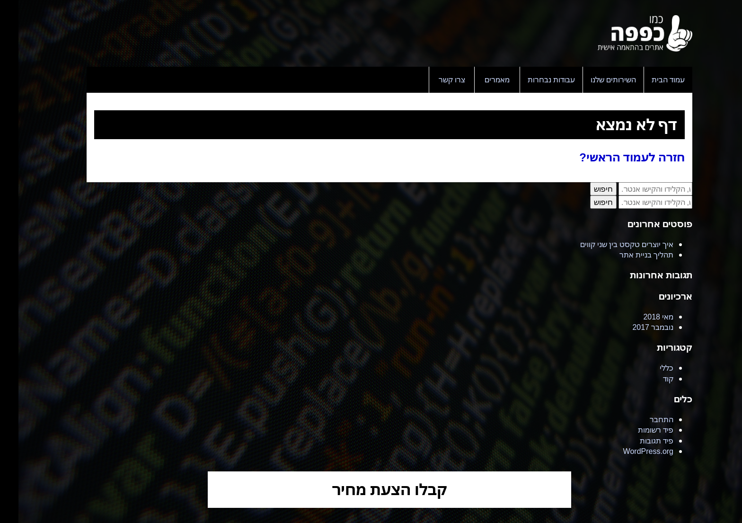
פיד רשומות (637, 430)
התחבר (643, 419)
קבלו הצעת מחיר (371, 489)
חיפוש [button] (584, 189)
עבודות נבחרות (532, 79)
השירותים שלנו (595, 79)
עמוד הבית (649, 79)
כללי (648, 368)
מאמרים (478, 79)
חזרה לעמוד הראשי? (613, 157)
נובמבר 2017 (634, 327)
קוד (650, 378)
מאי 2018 (640, 316)
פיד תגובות (638, 440)
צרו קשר (433, 79)
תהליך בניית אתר (628, 254)
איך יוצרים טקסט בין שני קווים (608, 244)
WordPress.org (630, 451)
